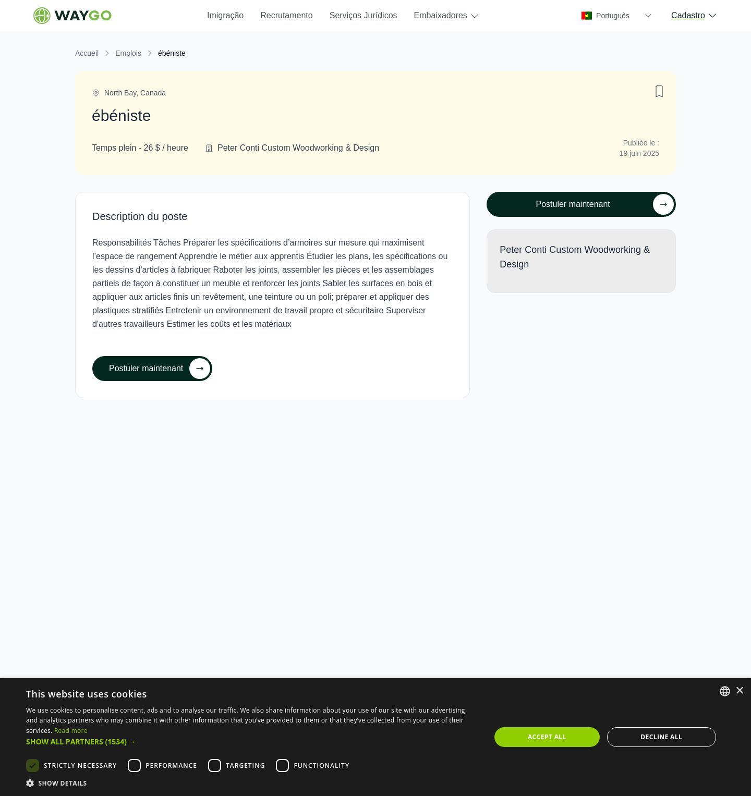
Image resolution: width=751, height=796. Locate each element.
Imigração (225, 15)
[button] (251, 741)
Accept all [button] (547, 736)
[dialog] (375, 737)
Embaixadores (447, 16)
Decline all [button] (661, 736)
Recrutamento (286, 15)
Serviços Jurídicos (363, 15)
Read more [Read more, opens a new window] (71, 730)
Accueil (87, 53)
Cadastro (694, 15)
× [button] (739, 691)
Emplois (128, 53)
